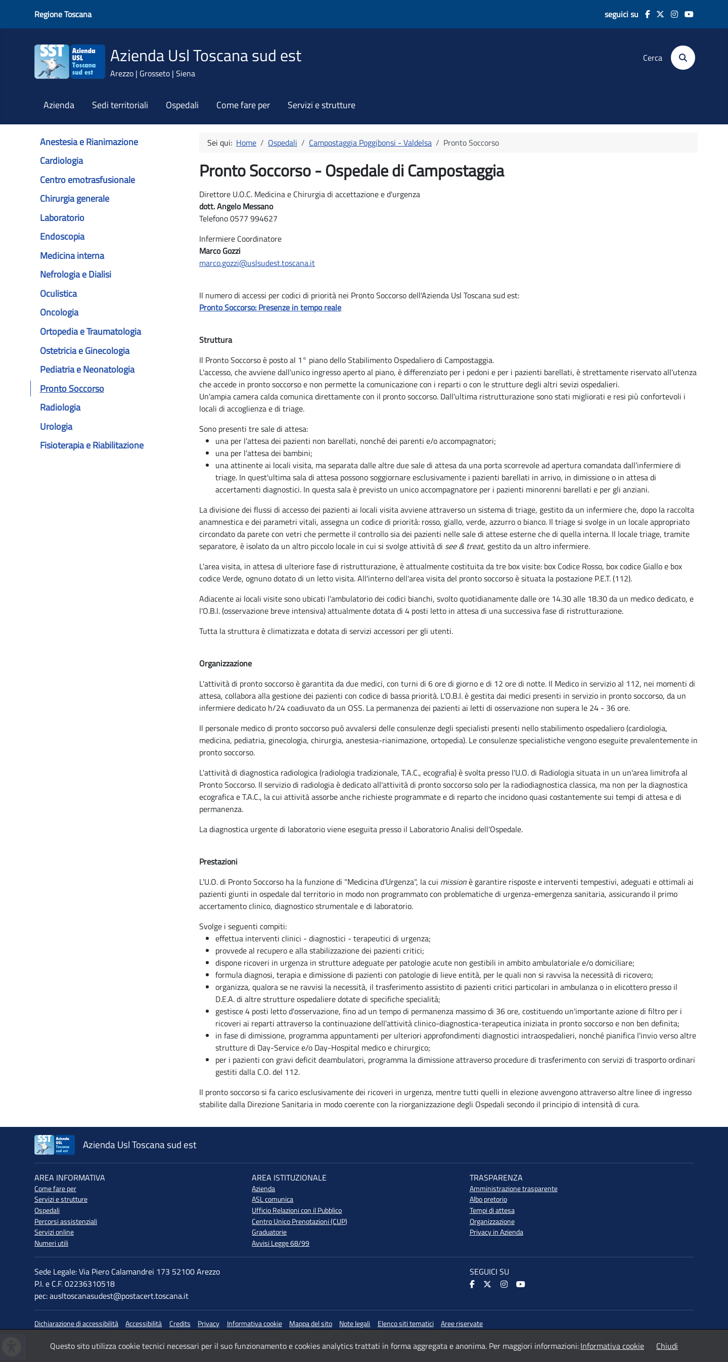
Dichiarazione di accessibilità (76, 1323)
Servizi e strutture (321, 105)
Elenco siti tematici (406, 1323)
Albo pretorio (488, 1199)
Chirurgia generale (74, 198)
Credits (180, 1323)
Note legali (354, 1323)
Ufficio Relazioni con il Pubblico (297, 1210)
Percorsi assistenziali (65, 1221)
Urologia (56, 426)
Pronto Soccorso (72, 388)
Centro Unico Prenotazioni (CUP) (299, 1221)
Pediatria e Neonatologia (87, 369)
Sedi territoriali (120, 105)
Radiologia (60, 407)
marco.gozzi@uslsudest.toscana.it (257, 263)
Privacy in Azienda (496, 1232)
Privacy (208, 1323)
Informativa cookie (254, 1323)
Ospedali (182, 105)
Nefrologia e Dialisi (75, 274)
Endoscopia (62, 236)
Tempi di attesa (492, 1210)
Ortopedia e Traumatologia (90, 331)
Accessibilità (143, 1323)
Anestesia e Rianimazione (89, 142)
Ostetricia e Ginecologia (84, 350)
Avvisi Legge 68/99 (280, 1243)
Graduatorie (269, 1232)
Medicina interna (72, 255)
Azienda (58, 105)
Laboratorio (62, 217)
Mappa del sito (310, 1323)
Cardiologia (61, 160)
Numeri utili (51, 1243)
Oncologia (59, 312)
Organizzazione (492, 1221)
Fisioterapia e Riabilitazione (92, 445)
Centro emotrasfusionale (87, 180)
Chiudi (667, 1346)
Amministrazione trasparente (514, 1188)
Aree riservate (462, 1323)
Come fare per (243, 105)
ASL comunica (272, 1199)
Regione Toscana (63, 14)
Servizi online (54, 1232)
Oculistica (58, 293)
